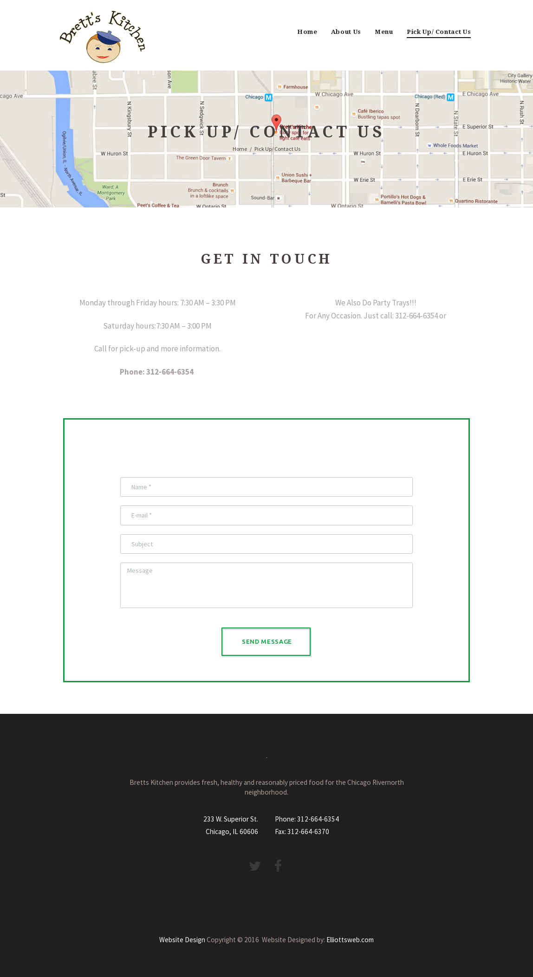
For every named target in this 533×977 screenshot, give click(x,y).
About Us (346, 31)
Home (307, 31)
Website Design (182, 939)
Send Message (267, 641)
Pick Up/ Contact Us (439, 31)
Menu (384, 31)
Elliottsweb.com (350, 939)
